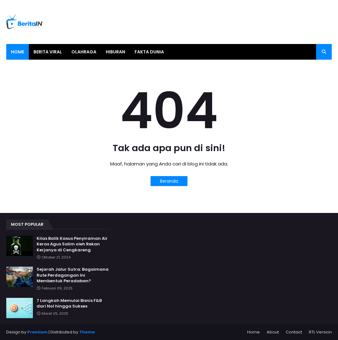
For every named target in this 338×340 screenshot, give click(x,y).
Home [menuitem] (17, 52)
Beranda (169, 181)
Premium (37, 332)
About (273, 332)
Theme (87, 332)
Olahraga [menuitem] (83, 52)
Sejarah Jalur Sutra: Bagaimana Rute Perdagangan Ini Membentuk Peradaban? (73, 275)
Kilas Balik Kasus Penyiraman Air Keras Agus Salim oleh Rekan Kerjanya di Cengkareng (72, 244)
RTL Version (320, 332)
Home (253, 332)
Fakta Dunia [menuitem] (149, 52)
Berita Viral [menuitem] (47, 52)
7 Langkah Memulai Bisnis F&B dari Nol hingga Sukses (69, 303)
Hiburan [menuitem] (115, 52)
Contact (294, 332)
